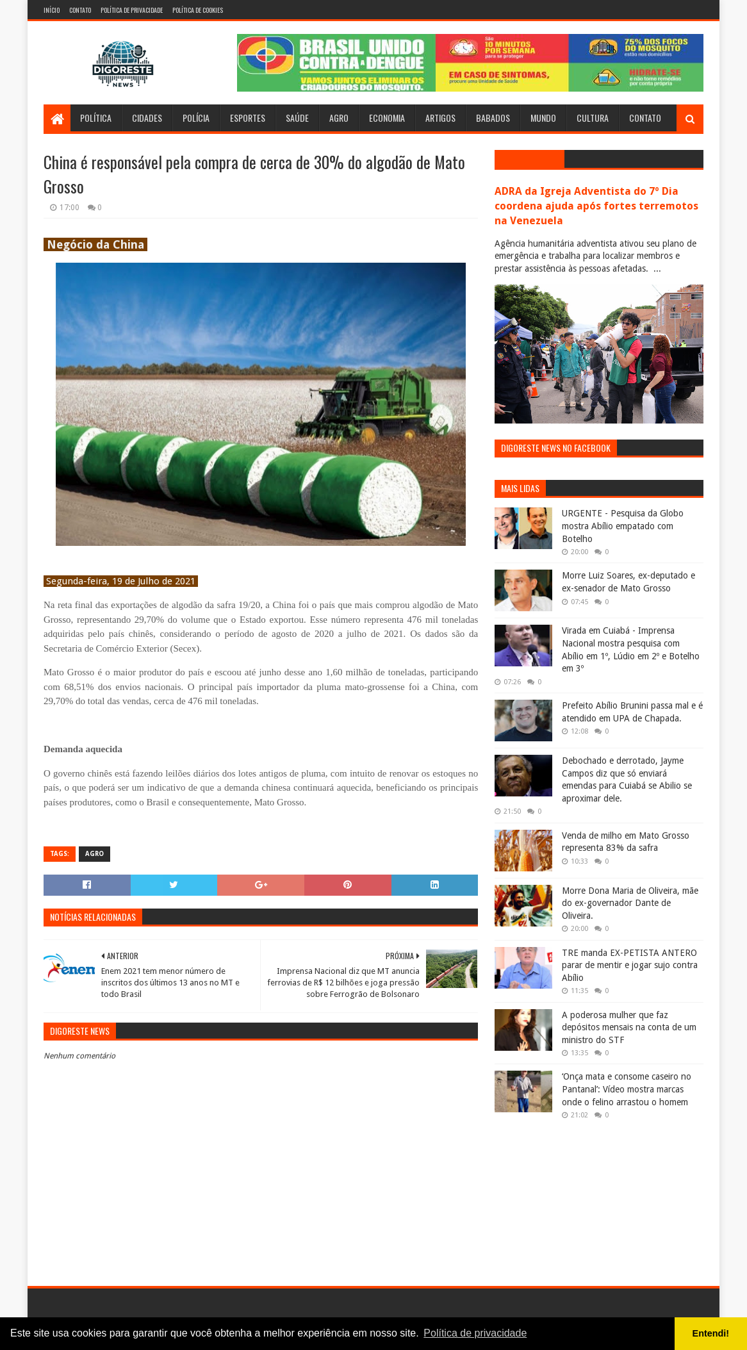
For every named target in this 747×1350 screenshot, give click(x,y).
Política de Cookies (197, 10)
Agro (339, 117)
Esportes (247, 117)
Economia (387, 117)
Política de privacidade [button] (475, 1333)
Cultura (593, 117)
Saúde (297, 117)
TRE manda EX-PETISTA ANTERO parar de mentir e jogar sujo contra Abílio (630, 965)
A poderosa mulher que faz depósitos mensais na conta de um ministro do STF (629, 1027)
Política (95, 117)
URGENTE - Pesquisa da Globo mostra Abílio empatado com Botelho (623, 525)
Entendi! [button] (711, 1333)
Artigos (440, 117)
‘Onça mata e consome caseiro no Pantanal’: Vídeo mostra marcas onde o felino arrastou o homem (626, 1089)
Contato (80, 10)
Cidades (147, 117)
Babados (493, 117)
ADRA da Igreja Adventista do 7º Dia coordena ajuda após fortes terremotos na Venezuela (596, 206)
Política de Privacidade (132, 10)
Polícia (196, 117)
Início (52, 10)
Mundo (543, 117)
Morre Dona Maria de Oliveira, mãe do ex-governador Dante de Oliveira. (630, 903)
